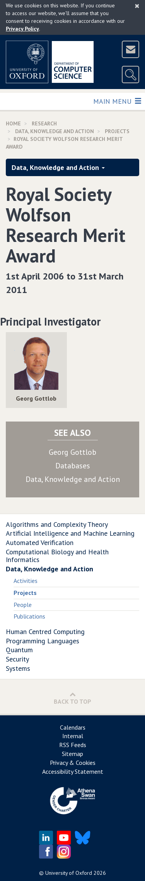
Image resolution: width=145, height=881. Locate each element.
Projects (117, 131)
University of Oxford (68, 872)
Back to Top (72, 698)
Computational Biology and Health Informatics (57, 555)
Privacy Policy (22, 28)
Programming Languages (42, 640)
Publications (29, 616)
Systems (18, 668)
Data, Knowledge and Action (54, 131)
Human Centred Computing (45, 631)
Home (13, 123)
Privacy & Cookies (73, 762)
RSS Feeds (72, 745)
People (23, 604)
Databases (72, 466)
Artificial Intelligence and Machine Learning (70, 533)
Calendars (72, 727)
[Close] (137, 5)
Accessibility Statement (72, 771)
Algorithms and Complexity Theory (57, 524)
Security (17, 659)
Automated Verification (39, 542)
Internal (72, 736)
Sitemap (72, 754)
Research (44, 123)
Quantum (19, 649)
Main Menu (117, 101)
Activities (26, 580)
